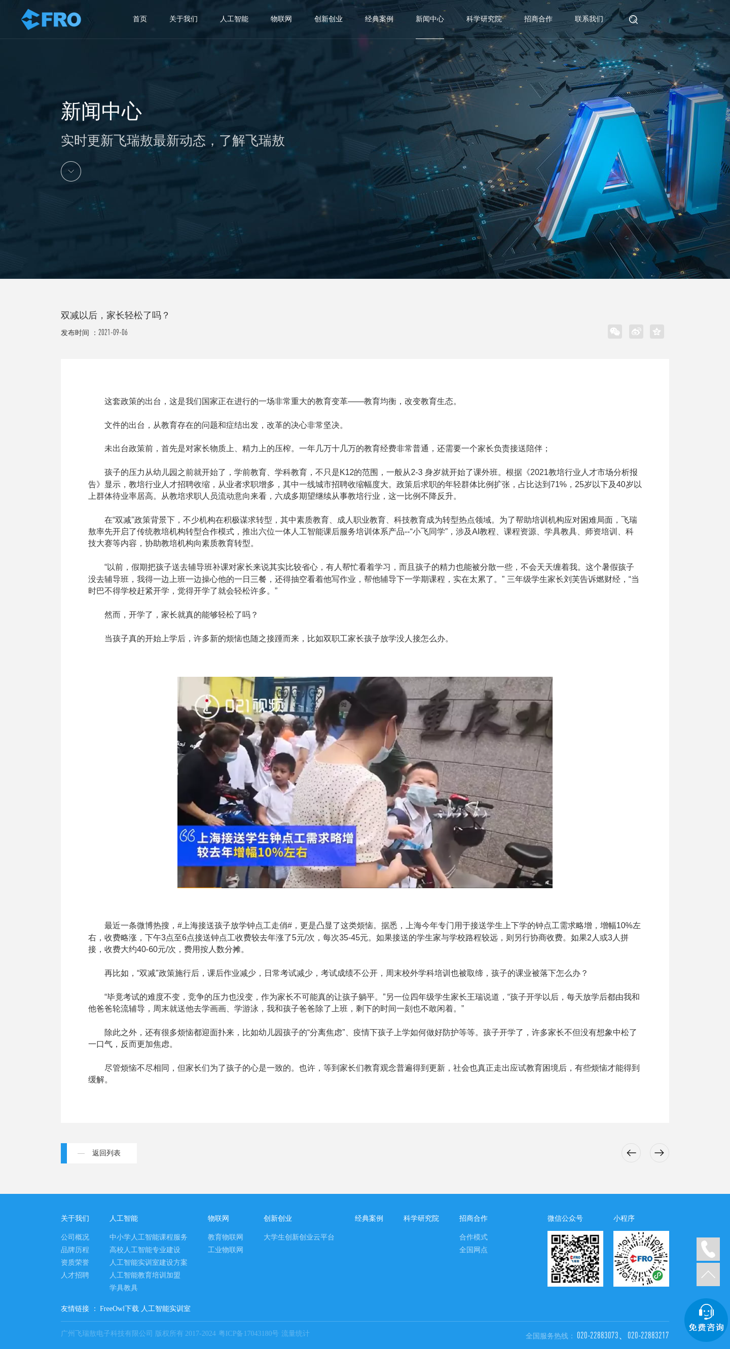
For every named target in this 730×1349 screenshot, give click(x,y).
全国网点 (473, 1250)
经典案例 (379, 19)
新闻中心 (430, 19)
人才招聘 (75, 1275)
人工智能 (234, 19)
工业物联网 (225, 1250)
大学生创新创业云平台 (299, 1237)
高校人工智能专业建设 (145, 1250)
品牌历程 (75, 1250)
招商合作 (538, 19)
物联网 (281, 19)
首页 (140, 19)
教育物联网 (225, 1237)
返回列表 (106, 1153)
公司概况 (75, 1237)
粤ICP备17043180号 (248, 1333)
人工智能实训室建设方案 (149, 1262)
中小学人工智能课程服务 (149, 1237)
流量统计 (295, 1333)
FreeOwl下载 (119, 1308)
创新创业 (328, 19)
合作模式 (473, 1237)
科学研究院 (484, 19)
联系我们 (589, 19)
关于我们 (183, 19)
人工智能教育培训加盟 (145, 1275)
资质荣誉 (75, 1262)
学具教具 (124, 1288)
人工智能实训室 (166, 1308)
